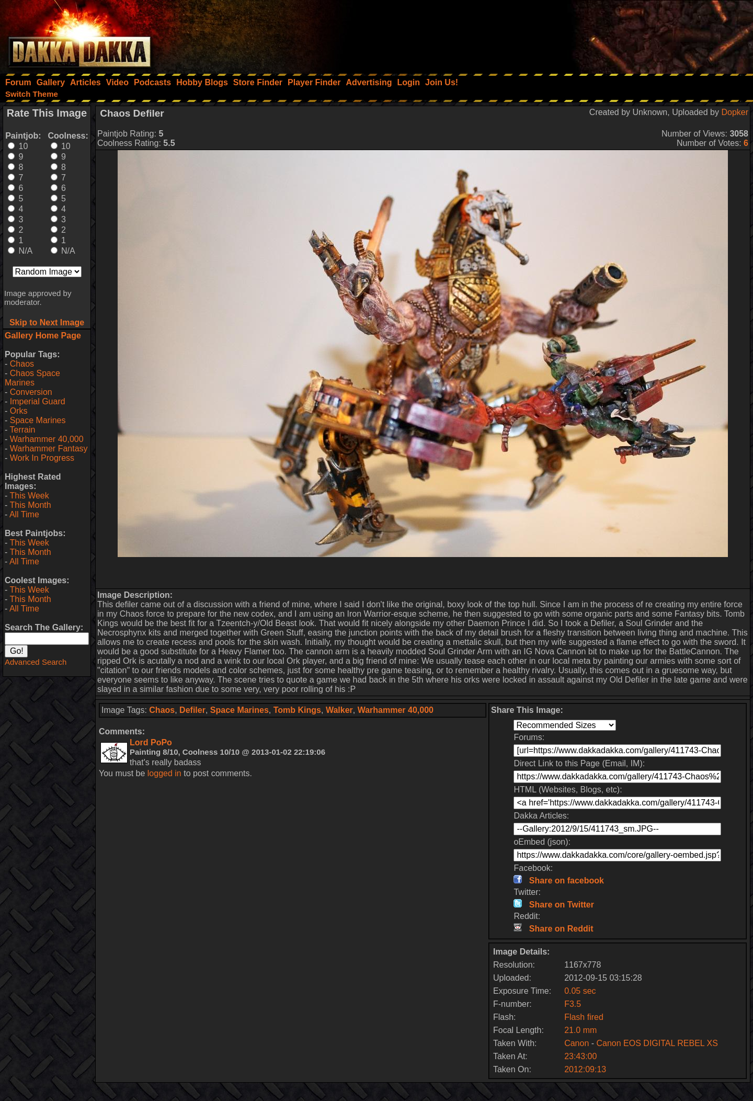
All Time (24, 514)
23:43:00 (580, 1056)
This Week (29, 495)
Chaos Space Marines (32, 378)
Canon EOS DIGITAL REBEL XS (657, 1043)
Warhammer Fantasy (49, 448)
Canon (576, 1043)
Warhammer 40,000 (47, 439)
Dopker (734, 112)
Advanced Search (35, 661)
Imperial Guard (37, 401)
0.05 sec (580, 990)
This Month (30, 505)
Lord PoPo (151, 742)
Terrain (22, 429)
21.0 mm (580, 1030)
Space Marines (38, 420)
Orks (19, 410)
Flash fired (583, 1017)
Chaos (22, 363)
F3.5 (572, 1004)
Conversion (31, 392)
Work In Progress (42, 457)
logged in (164, 773)
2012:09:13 (585, 1069)
